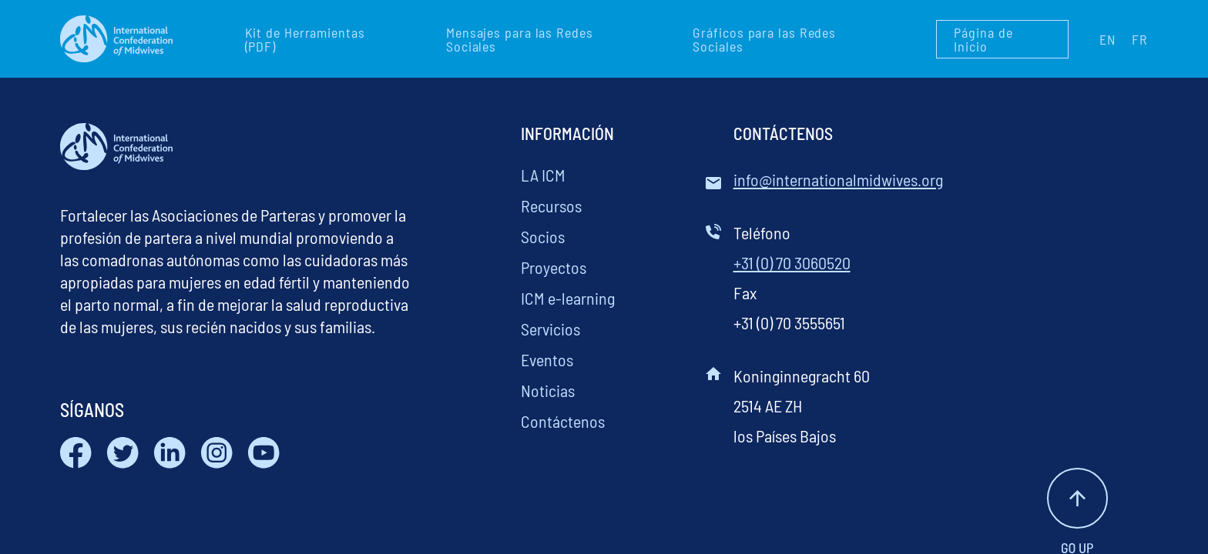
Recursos (551, 205)
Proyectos (553, 267)
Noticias (548, 390)
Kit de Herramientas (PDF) (305, 39)
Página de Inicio (983, 39)
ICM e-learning (568, 298)
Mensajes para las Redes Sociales (519, 39)
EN (1107, 39)
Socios (543, 236)
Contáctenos (563, 421)
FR (1140, 39)
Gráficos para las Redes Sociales (764, 39)
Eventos (547, 359)
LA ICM (543, 175)
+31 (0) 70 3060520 (792, 262)
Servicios (550, 329)
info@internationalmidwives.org (838, 179)
